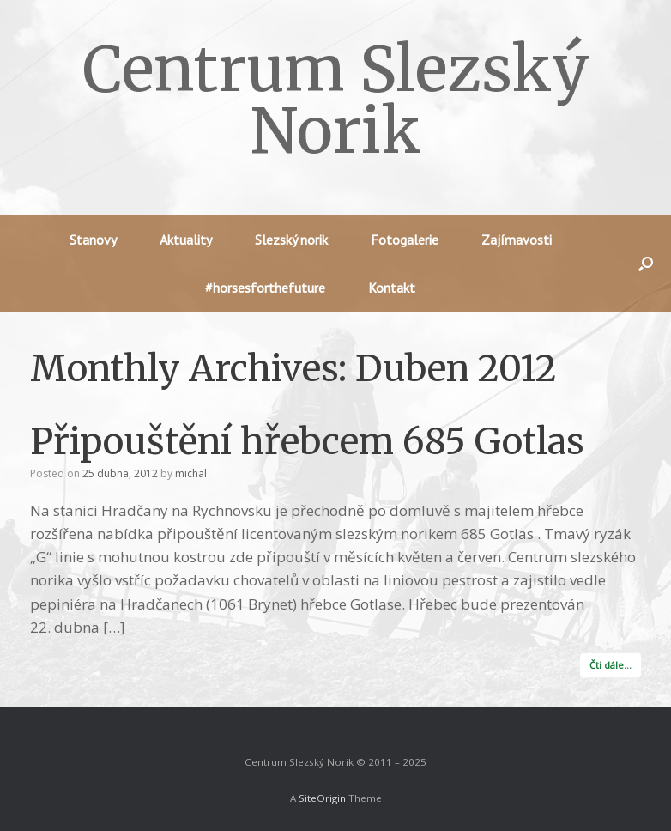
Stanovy (93, 239)
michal (191, 473)
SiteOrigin (322, 798)
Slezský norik (291, 239)
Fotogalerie (404, 239)
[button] (645, 263)
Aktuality (186, 239)
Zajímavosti (516, 239)
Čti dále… (610, 664)
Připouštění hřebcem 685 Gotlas (307, 441)
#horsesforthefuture (265, 287)
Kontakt (391, 287)
